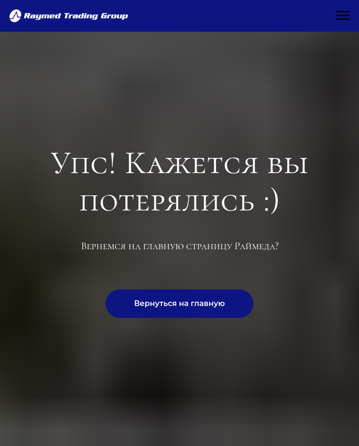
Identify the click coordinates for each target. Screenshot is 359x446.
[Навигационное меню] (343, 15)
